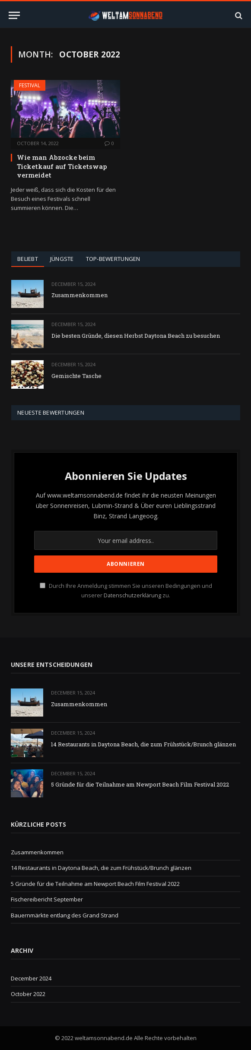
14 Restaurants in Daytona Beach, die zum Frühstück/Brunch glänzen (143, 744)
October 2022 (28, 994)
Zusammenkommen (79, 295)
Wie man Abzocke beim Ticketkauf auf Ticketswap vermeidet (62, 166)
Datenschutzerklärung (132, 595)
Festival (29, 85)
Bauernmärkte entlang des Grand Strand (64, 915)
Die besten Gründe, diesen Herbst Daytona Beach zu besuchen (135, 335)
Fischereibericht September (47, 899)
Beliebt (27, 259)
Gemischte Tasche (76, 376)
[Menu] (14, 15)
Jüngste (62, 259)
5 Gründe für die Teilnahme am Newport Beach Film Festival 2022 (140, 784)
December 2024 (31, 978)
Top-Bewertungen (113, 259)
